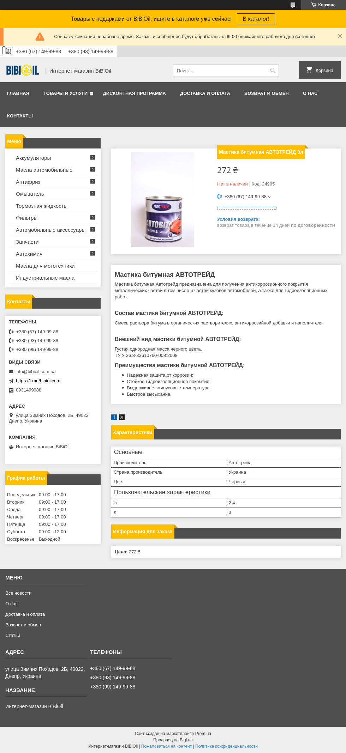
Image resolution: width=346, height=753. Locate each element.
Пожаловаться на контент (166, 746)
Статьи (12, 635)
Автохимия (29, 254)
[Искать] (273, 71)
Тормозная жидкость (41, 206)
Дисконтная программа (134, 93)
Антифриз (28, 182)
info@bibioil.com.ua (36, 371)
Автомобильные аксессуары (50, 230)
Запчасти (27, 242)
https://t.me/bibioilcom (38, 380)
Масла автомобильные (44, 170)
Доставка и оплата (205, 93)
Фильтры (26, 218)
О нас (310, 93)
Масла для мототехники (45, 266)
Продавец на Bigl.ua (173, 739)
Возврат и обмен (266, 93)
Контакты (20, 116)
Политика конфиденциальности (226, 746)
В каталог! (256, 19)
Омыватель (30, 194)
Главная (18, 93)
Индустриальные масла (45, 278)
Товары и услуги (65, 93)
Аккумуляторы (33, 158)
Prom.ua (203, 733)
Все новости (18, 593)
